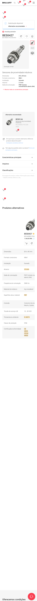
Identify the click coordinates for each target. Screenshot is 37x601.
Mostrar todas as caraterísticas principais (15, 89)
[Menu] (34, 3)
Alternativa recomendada (17, 26)
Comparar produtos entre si (14, 143)
